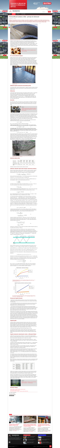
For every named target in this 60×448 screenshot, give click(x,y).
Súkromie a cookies (45, 446)
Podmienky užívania (39, 446)
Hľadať (49, 11)
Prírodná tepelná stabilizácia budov (15, 390)
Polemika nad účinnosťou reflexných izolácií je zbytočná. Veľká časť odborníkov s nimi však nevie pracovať (28, 109)
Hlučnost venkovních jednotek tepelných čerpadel (46, 439)
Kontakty (34, 446)
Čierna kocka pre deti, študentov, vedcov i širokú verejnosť (31, 439)
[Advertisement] (23, 405)
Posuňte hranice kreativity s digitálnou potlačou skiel (30, 442)
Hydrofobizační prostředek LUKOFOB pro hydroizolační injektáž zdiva (46, 443)
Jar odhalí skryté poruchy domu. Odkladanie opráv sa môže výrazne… (31, 437)
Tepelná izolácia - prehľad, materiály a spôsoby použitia (17, 389)
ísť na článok (15, 430)
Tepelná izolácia (12, 395)
